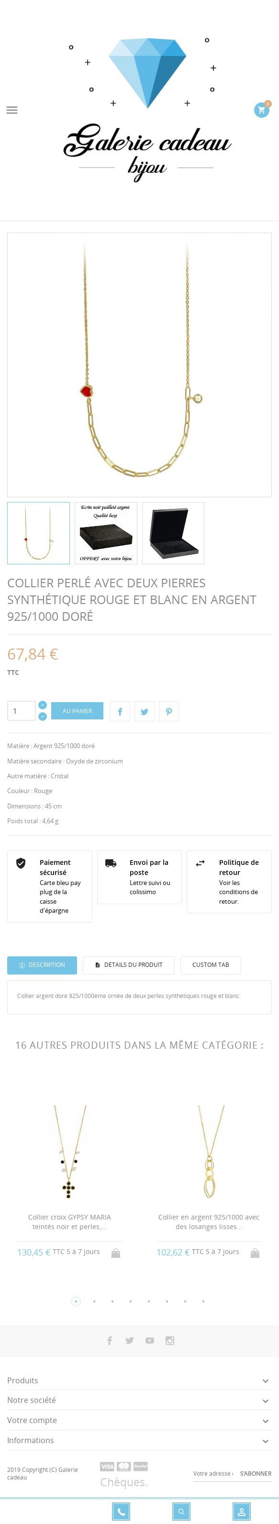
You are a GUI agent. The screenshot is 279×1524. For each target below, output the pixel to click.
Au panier (77, 711)
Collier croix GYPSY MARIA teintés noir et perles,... (69, 1221)
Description (46, 965)
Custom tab (210, 965)
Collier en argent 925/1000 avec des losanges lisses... (208, 1221)
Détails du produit (133, 965)
